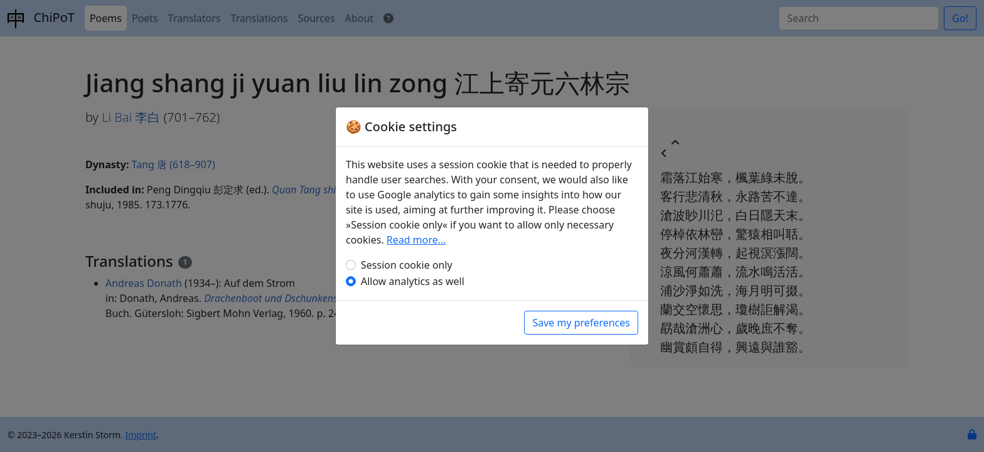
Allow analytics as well (412, 281)
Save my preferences (581, 323)
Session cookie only (406, 265)
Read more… (416, 240)
